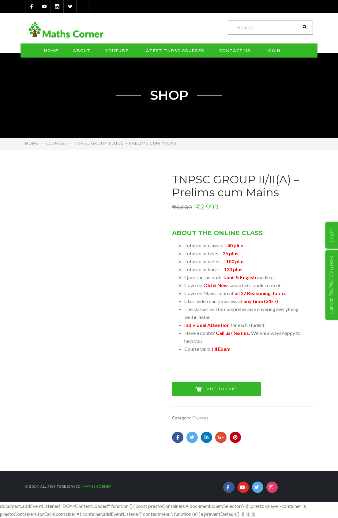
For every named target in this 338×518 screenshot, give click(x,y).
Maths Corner (97, 486)
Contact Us (234, 50)
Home (51, 50)
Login (272, 50)
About (81, 50)
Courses (56, 143)
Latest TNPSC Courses (173, 50)
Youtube (116, 50)
